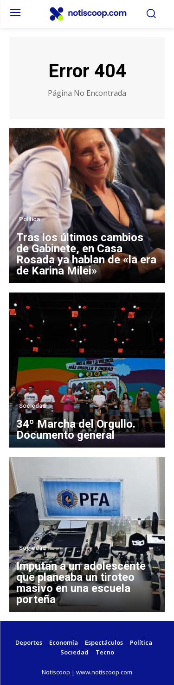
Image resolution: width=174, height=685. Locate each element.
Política (29, 219)
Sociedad (32, 405)
